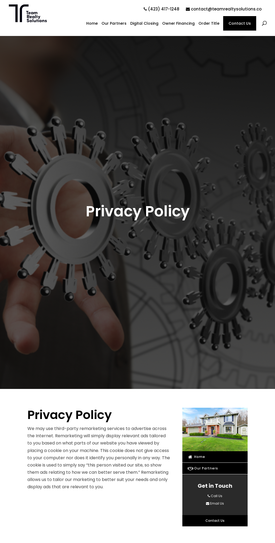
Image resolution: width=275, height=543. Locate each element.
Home (92, 23)
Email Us (215, 503)
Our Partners (114, 23)
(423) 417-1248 (161, 9)
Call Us (215, 496)
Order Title (208, 23)
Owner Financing (178, 23)
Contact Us (240, 23)
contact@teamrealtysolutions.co (224, 9)
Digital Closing (144, 23)
